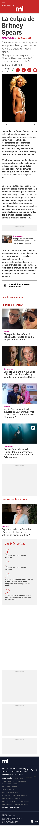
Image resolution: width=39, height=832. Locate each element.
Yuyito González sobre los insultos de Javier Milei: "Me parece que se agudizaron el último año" (19, 413)
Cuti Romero (22, 795)
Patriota (6, 332)
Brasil (14, 787)
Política (5, 768)
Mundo (20, 774)
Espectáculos (9, 38)
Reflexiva (7, 406)
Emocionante (8, 446)
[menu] (4, 3)
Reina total (5, 526)
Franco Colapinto (8, 801)
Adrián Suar (21, 781)
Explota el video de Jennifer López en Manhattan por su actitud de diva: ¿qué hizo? (16, 532)
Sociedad (13, 768)
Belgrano (24, 801)
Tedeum (16, 784)
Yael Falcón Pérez (21, 804)
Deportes (5, 771)
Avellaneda (6, 787)
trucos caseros (7, 798)
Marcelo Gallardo (8, 795)
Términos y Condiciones (10, 807)
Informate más (18, 236)
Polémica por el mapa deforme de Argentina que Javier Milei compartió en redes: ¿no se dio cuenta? (19, 582)
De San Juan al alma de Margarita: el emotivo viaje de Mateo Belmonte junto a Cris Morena (18, 453)
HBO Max (18, 798)
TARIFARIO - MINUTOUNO (9, 817)
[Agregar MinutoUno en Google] (8, 70)
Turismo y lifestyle (9, 774)
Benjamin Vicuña (8, 790)
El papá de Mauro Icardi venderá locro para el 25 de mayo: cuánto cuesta (24, 240)
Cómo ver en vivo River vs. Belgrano (16, 556)
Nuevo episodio (9, 369)
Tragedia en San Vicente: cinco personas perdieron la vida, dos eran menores (18, 597)
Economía (22, 768)
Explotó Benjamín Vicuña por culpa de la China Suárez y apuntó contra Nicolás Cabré (19, 374)
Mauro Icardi (6, 784)
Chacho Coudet (7, 804)
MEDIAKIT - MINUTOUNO (9, 815)
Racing (22, 778)
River (16, 778)
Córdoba (11, 781)
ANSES (4, 781)
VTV (18, 801)
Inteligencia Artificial (10, 793)
